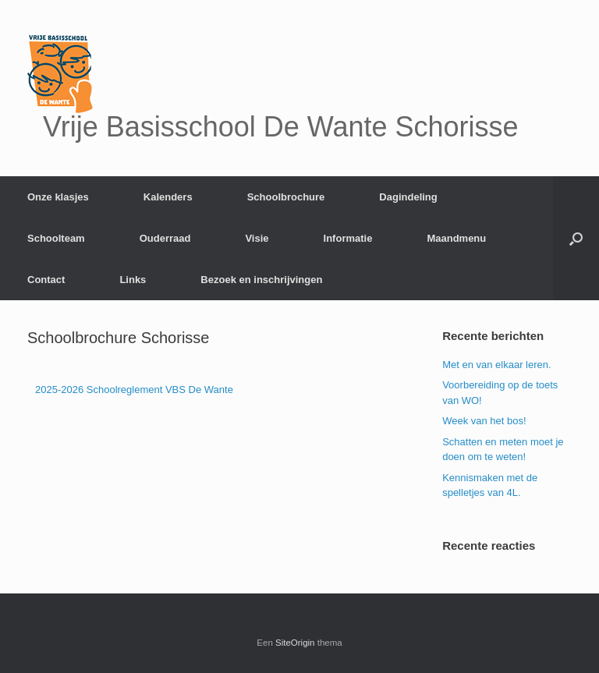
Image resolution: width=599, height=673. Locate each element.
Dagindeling (408, 197)
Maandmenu (456, 238)
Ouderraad (165, 238)
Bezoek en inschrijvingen (261, 279)
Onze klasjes (58, 197)
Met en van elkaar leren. (496, 364)
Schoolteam (56, 238)
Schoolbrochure (286, 197)
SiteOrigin (295, 642)
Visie (256, 238)
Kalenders (168, 197)
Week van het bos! (484, 421)
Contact (46, 279)
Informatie (348, 238)
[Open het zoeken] (576, 238)
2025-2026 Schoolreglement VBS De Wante (134, 389)
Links (132, 279)
